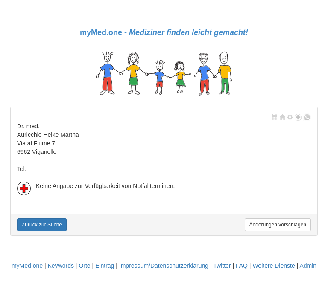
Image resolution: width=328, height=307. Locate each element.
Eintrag (104, 265)
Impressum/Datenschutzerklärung (163, 265)
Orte (84, 265)
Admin (307, 265)
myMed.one (27, 265)
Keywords (60, 265)
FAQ (242, 265)
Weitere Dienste (273, 265)
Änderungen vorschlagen (277, 225)
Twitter (222, 265)
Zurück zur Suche (42, 225)
